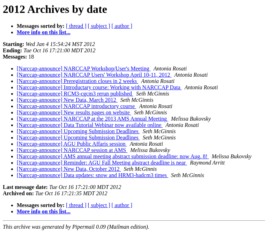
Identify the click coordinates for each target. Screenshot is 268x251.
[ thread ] (76, 26)
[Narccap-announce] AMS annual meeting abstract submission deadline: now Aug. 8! (113, 156)
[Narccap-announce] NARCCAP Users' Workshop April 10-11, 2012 (94, 75)
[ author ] (122, 26)
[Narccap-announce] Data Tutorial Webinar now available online (90, 125)
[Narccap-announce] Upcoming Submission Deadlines (78, 131)
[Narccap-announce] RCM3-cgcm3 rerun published (75, 94)
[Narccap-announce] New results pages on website (74, 112)
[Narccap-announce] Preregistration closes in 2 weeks (77, 81)
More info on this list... (43, 32)
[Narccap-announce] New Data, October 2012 (69, 169)
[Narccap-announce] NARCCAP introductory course (76, 106)
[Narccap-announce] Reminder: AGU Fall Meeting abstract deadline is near (102, 163)
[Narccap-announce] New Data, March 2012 (67, 100)
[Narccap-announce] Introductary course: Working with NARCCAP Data (99, 87)
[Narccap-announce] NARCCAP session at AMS (72, 150)
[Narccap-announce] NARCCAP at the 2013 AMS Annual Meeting (92, 119)
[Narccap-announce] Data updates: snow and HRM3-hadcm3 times (92, 175)
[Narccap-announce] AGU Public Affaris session (72, 144)
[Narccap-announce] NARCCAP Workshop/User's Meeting (84, 68)
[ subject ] (99, 26)
